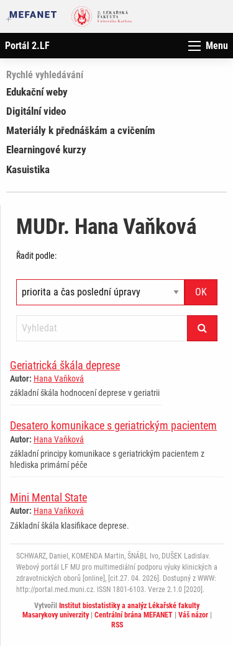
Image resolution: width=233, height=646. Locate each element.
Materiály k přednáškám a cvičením (80, 130)
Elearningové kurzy (46, 149)
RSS (117, 625)
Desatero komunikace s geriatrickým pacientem (113, 425)
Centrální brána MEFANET (133, 615)
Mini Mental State (48, 497)
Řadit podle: (36, 256)
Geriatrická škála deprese (65, 365)
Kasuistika (28, 169)
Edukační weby (37, 92)
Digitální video (36, 111)
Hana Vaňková (59, 379)
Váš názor (193, 615)
